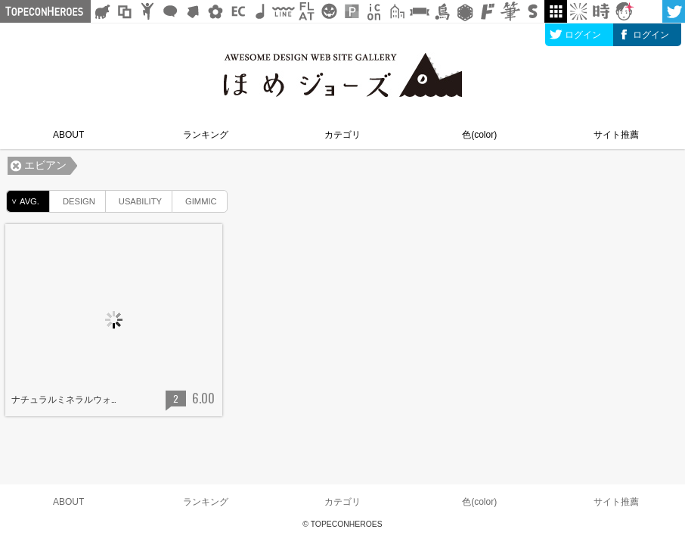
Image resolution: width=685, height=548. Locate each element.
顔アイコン (623, 11)
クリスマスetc (329, 11)
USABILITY (134, 199)
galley (555, 11)
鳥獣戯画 (442, 11)
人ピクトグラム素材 (147, 11)
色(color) (479, 134)
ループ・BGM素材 (261, 11)
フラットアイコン (306, 11)
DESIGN (72, 199)
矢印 (192, 11)
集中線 (578, 11)
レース (465, 11)
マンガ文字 (487, 11)
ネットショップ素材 (238, 11)
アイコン (374, 11)
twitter (673, 11)
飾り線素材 (283, 11)
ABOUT (68, 134)
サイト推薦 (616, 134)
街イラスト (397, 11)
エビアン (45, 165)
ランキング (205, 134)
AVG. (23, 201)
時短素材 (601, 11)
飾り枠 (124, 11)
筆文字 (510, 11)
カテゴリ (342, 134)
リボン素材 (419, 11)
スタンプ (533, 11)
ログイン (583, 35)
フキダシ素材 (170, 11)
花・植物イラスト (215, 11)
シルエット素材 (102, 11)
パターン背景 (351, 11)
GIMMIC (194, 199)
